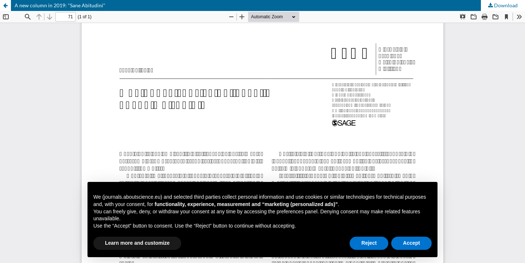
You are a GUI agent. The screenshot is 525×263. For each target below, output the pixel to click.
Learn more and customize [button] (137, 243)
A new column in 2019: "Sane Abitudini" (60, 5)
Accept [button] (411, 243)
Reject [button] (369, 243)
